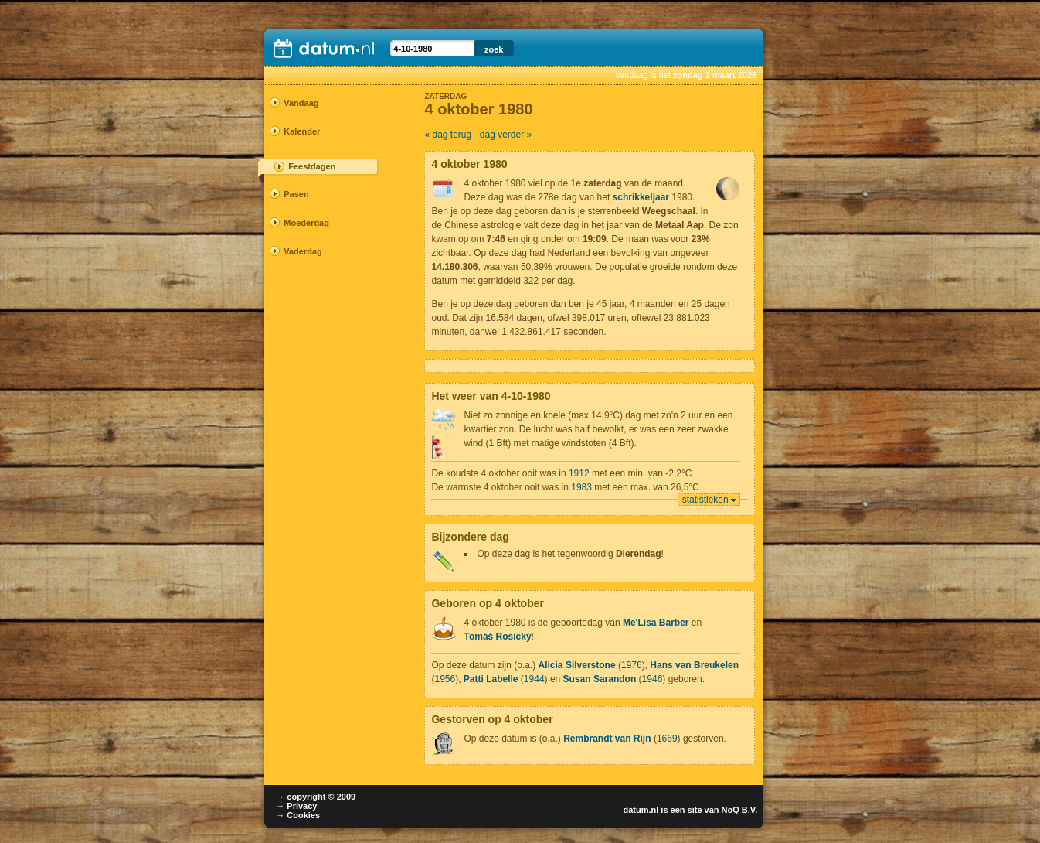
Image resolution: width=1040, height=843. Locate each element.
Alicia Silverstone (577, 665)
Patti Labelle (491, 679)
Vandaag (301, 103)
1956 (444, 679)
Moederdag (306, 222)
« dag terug (447, 134)
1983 (581, 487)
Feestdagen (311, 166)
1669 (667, 738)
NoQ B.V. (740, 809)
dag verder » (506, 134)
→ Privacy (296, 806)
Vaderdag (303, 251)
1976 (631, 665)
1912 (579, 473)
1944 (534, 679)
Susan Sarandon (600, 679)
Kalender (302, 131)
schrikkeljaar (641, 197)
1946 (652, 679)
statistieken (705, 499)
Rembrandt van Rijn (607, 738)
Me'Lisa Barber (656, 622)
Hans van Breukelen (694, 665)
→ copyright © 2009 (315, 796)
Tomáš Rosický (497, 636)
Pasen (296, 194)
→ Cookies (298, 815)
